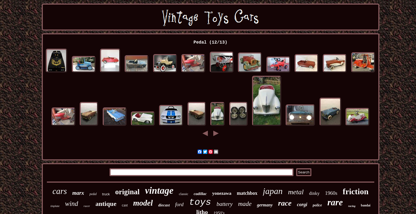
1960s (331, 193)
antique (105, 203)
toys (200, 202)
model (143, 203)
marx (78, 193)
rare (335, 202)
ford (179, 204)
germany (265, 205)
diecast (164, 205)
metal (296, 192)
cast (125, 205)
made (244, 203)
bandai (365, 205)
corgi (302, 204)
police (317, 205)
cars (59, 191)
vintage (159, 190)
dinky (314, 193)
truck (106, 194)
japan (273, 191)
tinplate (55, 206)
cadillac (200, 194)
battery (225, 204)
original (127, 192)
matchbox (247, 193)
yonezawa (221, 193)
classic (183, 194)
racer (86, 206)
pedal (93, 194)
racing (352, 206)
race (285, 203)
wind (71, 203)
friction (356, 191)
